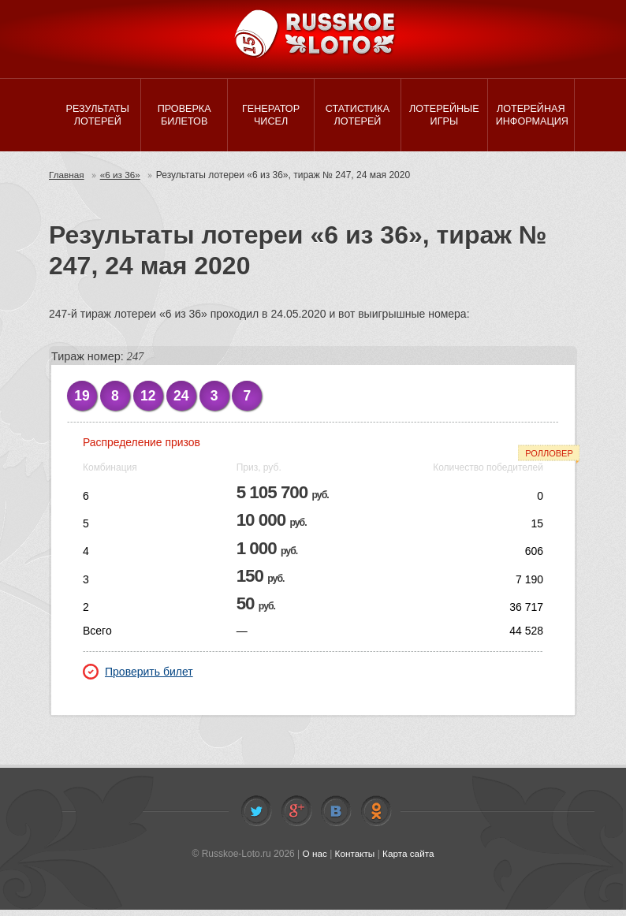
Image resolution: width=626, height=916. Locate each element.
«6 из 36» (121, 181)
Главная (67, 181)
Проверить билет (138, 678)
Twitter (256, 817)
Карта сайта (408, 860)
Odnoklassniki (376, 817)
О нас (313, 860)
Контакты (354, 860)
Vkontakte (336, 817)
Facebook (296, 817)
